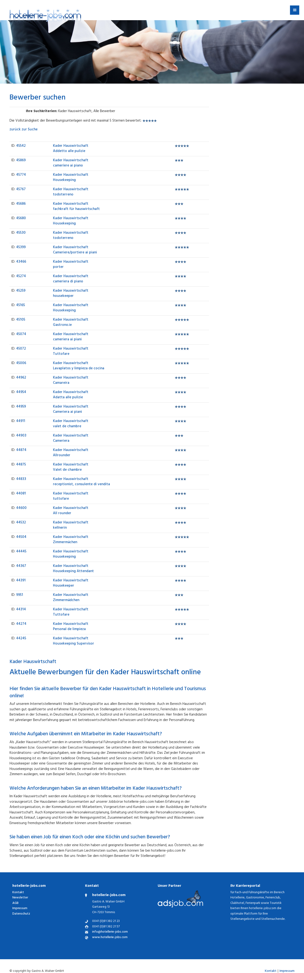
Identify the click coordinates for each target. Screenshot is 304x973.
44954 (21, 392)
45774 (21, 175)
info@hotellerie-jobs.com (110, 932)
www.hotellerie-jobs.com (110, 937)
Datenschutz (21, 914)
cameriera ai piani (70, 337)
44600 (21, 508)
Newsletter (20, 898)
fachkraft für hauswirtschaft (76, 207)
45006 (21, 363)
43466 (21, 262)
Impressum (19, 908)
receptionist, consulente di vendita (81, 482)
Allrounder (70, 453)
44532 (21, 522)
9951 (19, 595)
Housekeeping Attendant (73, 569)
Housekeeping (70, 178)
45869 (21, 160)
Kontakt (18, 893)
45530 (21, 233)
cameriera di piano (70, 279)
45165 (20, 305)
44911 (20, 421)
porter (70, 265)
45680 (21, 218)
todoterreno (70, 192)
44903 (21, 435)
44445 (21, 551)
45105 (20, 320)
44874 (21, 450)
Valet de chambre (70, 467)
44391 (21, 580)
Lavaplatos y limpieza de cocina (78, 366)
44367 (21, 566)
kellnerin (70, 525)
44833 (21, 479)
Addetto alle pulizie (70, 149)
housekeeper (70, 294)
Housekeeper (70, 583)
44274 (21, 624)
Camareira (70, 381)
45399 (21, 247)
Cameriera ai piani (70, 409)
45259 (20, 291)
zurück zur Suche (24, 129)
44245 (21, 638)
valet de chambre (70, 424)
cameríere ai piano (70, 163)
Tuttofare (70, 352)
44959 (21, 406)
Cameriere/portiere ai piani (75, 250)
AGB (15, 903)
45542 (21, 146)
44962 (21, 378)
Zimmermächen (70, 540)
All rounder (70, 511)
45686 (21, 204)
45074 (21, 334)
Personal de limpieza (70, 627)
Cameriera (70, 438)
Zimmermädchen (70, 598)
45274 (21, 276)
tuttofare (70, 496)
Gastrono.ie (70, 323)
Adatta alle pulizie (70, 395)
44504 (21, 537)
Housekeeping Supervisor (73, 641)
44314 (21, 609)
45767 (21, 189)
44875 (21, 464)
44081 (21, 493)
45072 (21, 349)
